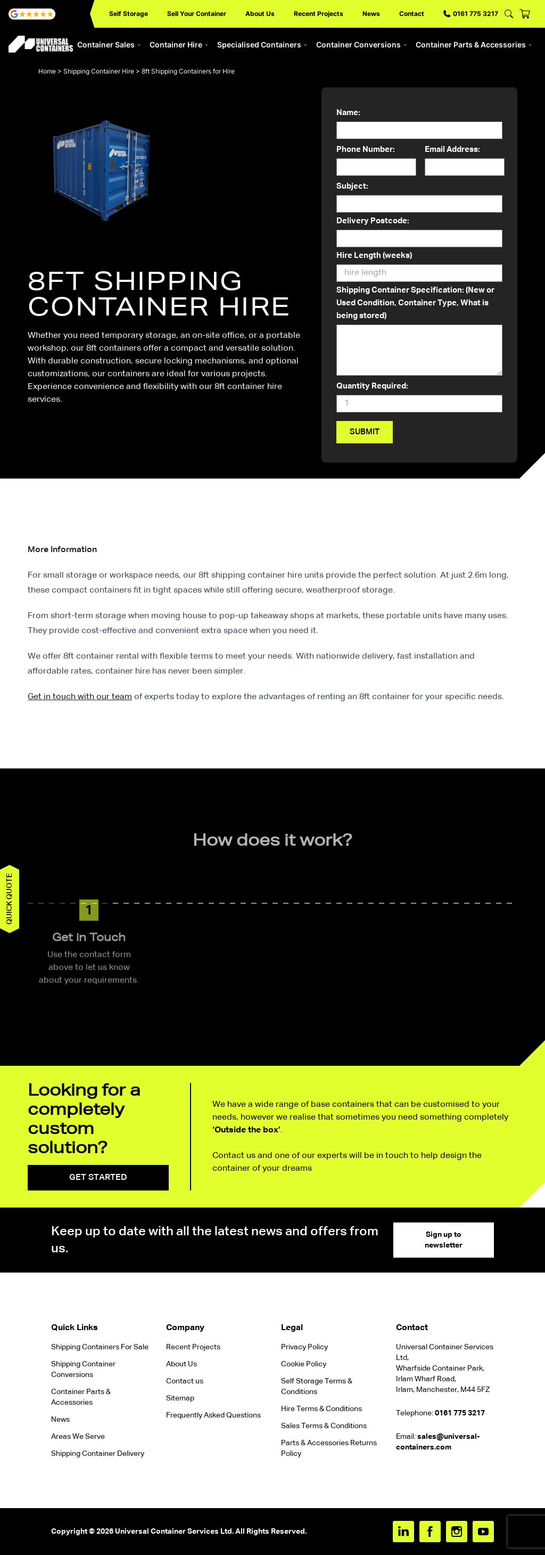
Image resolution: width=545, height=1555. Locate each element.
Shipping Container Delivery (97, 1453)
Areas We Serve (78, 1436)
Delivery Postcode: (419, 232)
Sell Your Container (196, 14)
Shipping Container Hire (98, 71)
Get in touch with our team (80, 697)
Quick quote (9, 899)
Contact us (184, 1381)
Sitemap (180, 1398)
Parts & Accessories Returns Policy (329, 1448)
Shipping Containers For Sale (99, 1347)
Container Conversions (361, 44)
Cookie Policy (303, 1364)
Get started (98, 1177)
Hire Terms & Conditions (321, 1409)
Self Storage (128, 14)
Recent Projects (318, 14)
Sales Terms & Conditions (324, 1426)
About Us (260, 14)
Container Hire (179, 44)
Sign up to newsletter (444, 1240)
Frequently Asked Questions (213, 1415)
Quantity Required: (419, 397)
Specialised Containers (262, 44)
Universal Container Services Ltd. (174, 1531)
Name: (419, 124)
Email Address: (465, 161)
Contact (411, 14)
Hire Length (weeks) (419, 267)
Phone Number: (376, 161)
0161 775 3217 (470, 14)
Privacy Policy (304, 1347)
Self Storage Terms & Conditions (316, 1387)
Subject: (419, 198)
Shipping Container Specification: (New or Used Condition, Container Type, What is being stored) (419, 332)
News (371, 14)
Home (47, 71)
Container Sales (109, 44)
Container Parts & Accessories (474, 44)
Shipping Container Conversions (83, 1369)
